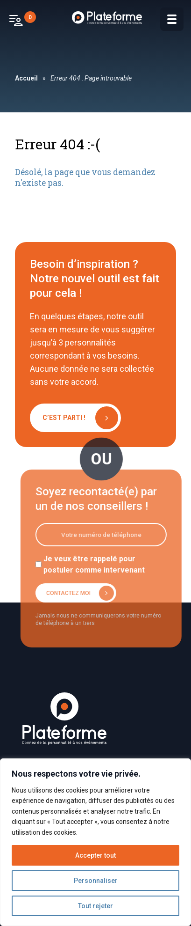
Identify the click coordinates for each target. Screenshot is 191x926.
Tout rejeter (95, 906)
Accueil (26, 78)
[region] (95, 842)
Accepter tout (95, 855)
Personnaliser (96, 880)
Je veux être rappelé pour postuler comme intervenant (97, 564)
